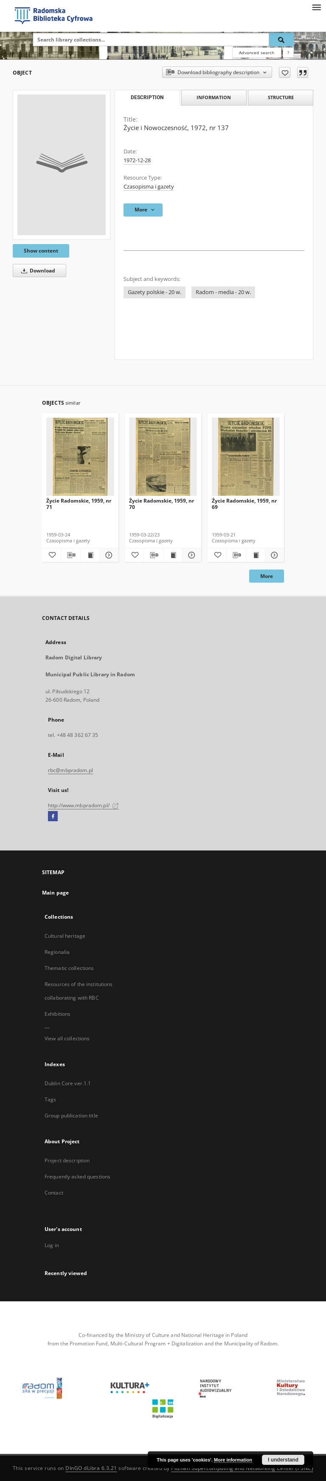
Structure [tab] (281, 97)
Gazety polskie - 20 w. (154, 292)
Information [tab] (214, 97)
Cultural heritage (65, 935)
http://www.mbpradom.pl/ (83, 805)
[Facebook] (53, 816)
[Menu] (316, 7)
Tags (50, 1099)
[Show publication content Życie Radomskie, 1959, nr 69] (255, 555)
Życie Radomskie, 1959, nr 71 (78, 503)
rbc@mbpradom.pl (70, 770)
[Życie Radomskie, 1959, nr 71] (80, 457)
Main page (55, 892)
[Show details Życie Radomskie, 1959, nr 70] (190, 555)
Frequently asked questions (77, 1176)
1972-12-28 (137, 160)
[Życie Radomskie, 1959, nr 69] (245, 457)
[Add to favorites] (284, 72)
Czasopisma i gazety (149, 186)
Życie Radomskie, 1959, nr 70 (161, 503)
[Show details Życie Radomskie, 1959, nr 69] (273, 555)
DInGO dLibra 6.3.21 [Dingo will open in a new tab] (91, 1468)
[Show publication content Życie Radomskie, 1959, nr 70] (172, 555)
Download (36, 270)
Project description (67, 1160)
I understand (283, 1460)
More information (233, 1459)
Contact (54, 1192)
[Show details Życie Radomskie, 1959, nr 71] (107, 555)
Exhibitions (57, 1013)
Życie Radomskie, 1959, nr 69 (244, 503)
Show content (41, 250)
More (266, 576)
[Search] (281, 39)
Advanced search (256, 53)
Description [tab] (147, 97)
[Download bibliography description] (70, 555)
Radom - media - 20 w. (223, 292)
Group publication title (71, 1115)
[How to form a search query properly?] (288, 52)
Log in (52, 1245)
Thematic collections (69, 968)
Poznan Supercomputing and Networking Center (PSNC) (242, 1468)
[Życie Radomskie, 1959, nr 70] (163, 457)
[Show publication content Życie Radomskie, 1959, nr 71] (90, 555)
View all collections (67, 1038)
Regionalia (57, 952)
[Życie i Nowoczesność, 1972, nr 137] (61, 164)
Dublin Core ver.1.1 (68, 1083)
